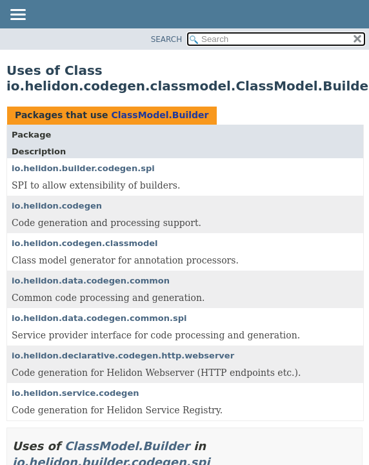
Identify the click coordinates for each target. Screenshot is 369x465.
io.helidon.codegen (57, 206)
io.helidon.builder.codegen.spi (83, 168)
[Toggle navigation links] (17, 15)
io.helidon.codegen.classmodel (85, 243)
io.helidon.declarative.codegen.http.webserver (123, 355)
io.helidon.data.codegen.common (91, 280)
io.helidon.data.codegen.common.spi (99, 318)
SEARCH (167, 39)
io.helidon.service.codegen (75, 393)
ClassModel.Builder (159, 115)
